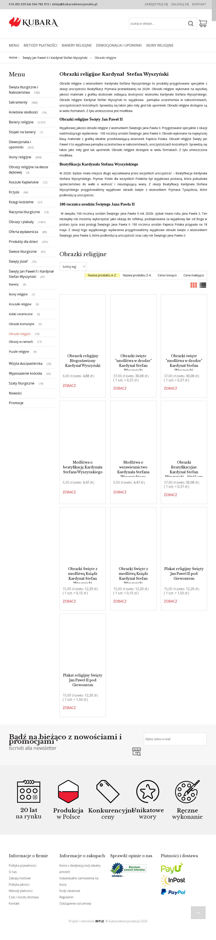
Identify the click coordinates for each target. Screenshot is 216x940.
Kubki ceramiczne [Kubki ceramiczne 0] (21, 314)
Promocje (16, 403)
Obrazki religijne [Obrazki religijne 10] (20, 334)
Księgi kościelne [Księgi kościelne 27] (21, 202)
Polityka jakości (19, 884)
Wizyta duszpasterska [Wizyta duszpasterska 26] (25, 363)
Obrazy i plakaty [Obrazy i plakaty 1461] (21, 221)
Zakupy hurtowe (20, 878)
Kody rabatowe (69, 891)
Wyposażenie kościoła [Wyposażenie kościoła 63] (25, 373)
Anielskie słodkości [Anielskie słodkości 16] (23, 112)
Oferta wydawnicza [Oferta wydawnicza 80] (23, 231)
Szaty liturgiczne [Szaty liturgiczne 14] (21, 383)
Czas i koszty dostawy (24, 897)
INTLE (99, 921)
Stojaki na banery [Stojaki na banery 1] (22, 132)
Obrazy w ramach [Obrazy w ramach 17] (21, 342)
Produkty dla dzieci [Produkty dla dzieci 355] (23, 241)
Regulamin (66, 897)
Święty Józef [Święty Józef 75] (18, 261)
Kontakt (199, 4)
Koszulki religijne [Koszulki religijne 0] (20, 304)
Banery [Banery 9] (14, 284)
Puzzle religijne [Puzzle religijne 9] (19, 352)
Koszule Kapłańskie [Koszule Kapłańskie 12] (24, 182)
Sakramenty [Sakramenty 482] (18, 102)
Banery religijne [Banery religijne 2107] (21, 122)
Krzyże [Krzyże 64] (14, 192)
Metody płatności (20, 891)
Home (13, 57)
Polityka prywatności (22, 865)
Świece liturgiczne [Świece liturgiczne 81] (23, 251)
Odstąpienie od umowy (75, 903)
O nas (13, 872)
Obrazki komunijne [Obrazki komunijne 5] (21, 324)
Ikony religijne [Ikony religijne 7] (18, 294)
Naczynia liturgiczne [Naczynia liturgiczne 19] (24, 212)
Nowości (15, 393)
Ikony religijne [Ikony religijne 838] (20, 157)
